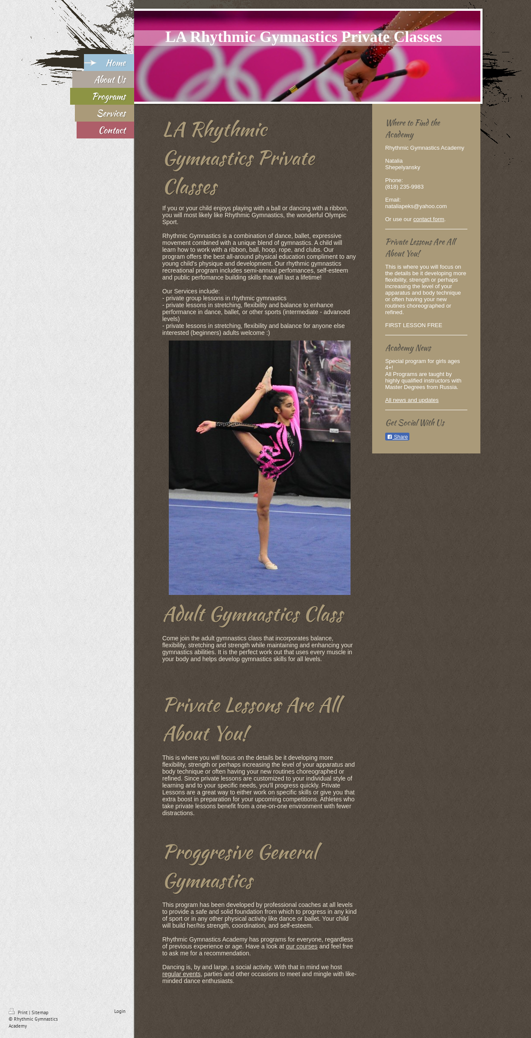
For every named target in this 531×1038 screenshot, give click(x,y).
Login (120, 1011)
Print (19, 1012)
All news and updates (412, 400)
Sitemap (40, 1012)
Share (397, 437)
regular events (181, 974)
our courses (302, 946)
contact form (428, 219)
